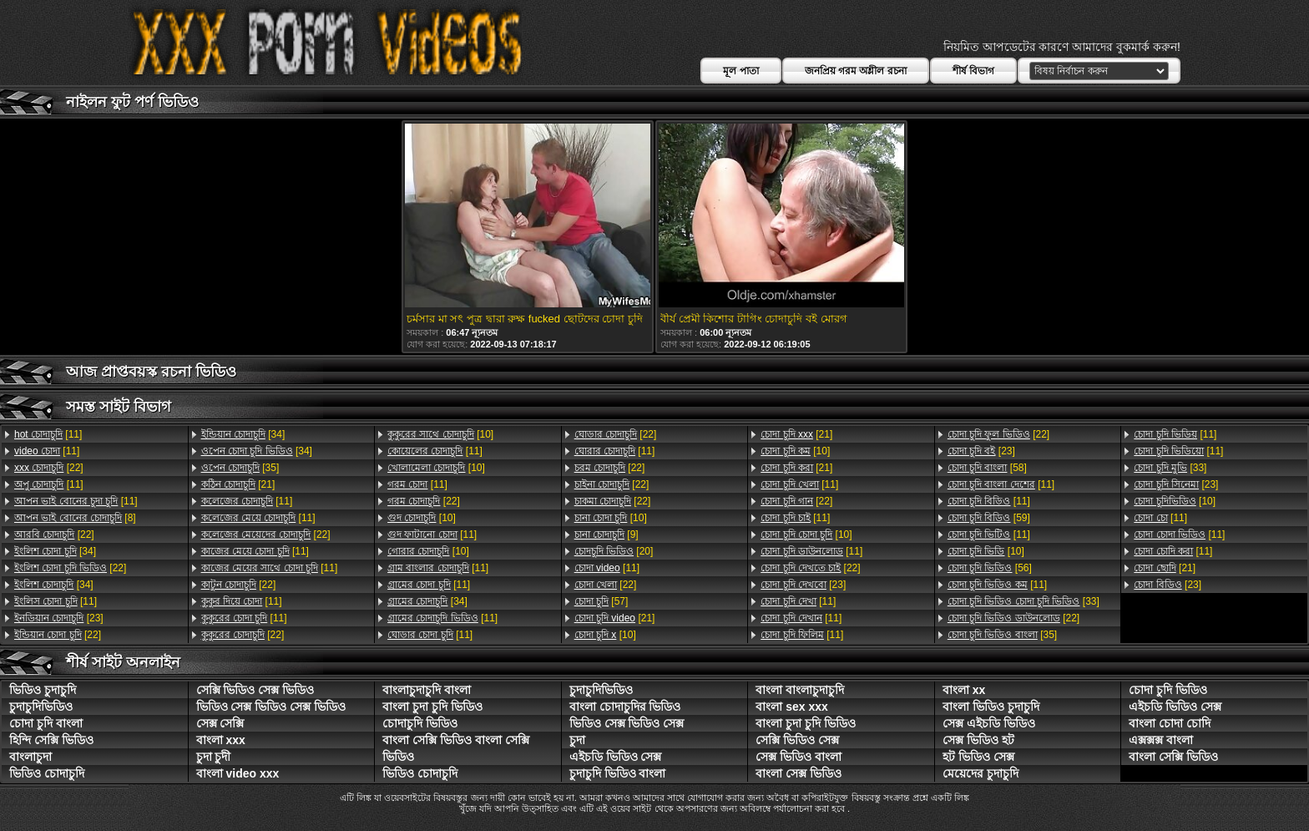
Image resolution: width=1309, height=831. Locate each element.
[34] (55, 551)
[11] (48, 434)
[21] (238, 484)
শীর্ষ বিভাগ (973, 71)
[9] (606, 534)
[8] (75, 518)
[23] (59, 618)
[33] (1023, 601)
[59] (989, 518)
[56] (990, 568)
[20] (614, 551)
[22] (48, 468)
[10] (440, 434)
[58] (987, 468)
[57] (601, 601)
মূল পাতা (740, 71)
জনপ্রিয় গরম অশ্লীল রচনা (856, 71)
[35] (240, 468)
